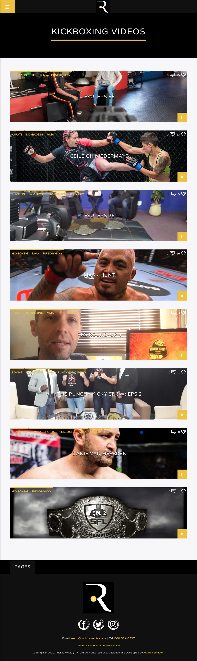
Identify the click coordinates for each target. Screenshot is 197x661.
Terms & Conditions (89, 645)
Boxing (17, 313)
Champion (19, 75)
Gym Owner (37, 194)
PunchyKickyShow (72, 372)
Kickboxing (39, 75)
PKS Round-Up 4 (99, 334)
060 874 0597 (124, 638)
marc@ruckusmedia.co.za (89, 638)
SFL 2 (100, 513)
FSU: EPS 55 (99, 96)
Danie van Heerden (99, 453)
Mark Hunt (99, 275)
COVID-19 (18, 194)
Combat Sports (43, 432)
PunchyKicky (60, 75)
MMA (50, 134)
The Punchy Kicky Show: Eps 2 (99, 394)
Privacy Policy (111, 645)
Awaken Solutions (154, 652)
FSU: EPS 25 (99, 215)
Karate (17, 134)
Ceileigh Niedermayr (99, 156)
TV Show (77, 194)
